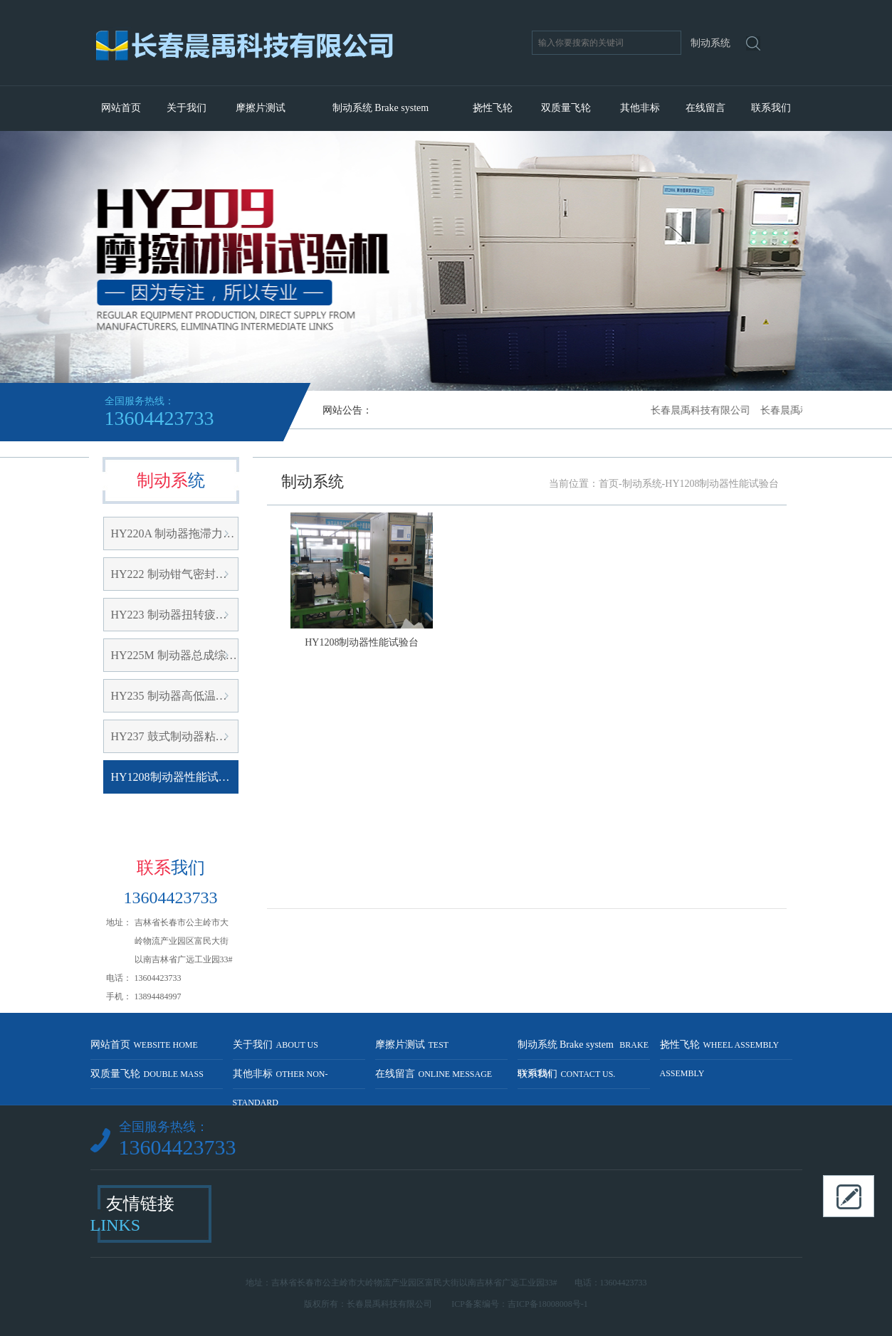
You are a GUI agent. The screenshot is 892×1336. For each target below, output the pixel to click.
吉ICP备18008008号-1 (548, 1304)
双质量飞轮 (566, 107)
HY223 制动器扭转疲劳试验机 (174, 615)
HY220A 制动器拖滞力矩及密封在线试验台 (174, 533)
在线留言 (705, 107)
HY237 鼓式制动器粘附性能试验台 (174, 736)
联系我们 (771, 107)
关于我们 (186, 107)
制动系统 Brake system (380, 107)
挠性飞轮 (493, 107)
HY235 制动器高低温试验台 (174, 696)
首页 (609, 483)
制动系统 (642, 483)
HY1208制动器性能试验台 (174, 777)
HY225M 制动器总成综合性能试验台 (174, 655)
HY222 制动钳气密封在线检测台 (174, 574)
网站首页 (121, 107)
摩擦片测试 (260, 107)
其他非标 (640, 107)
